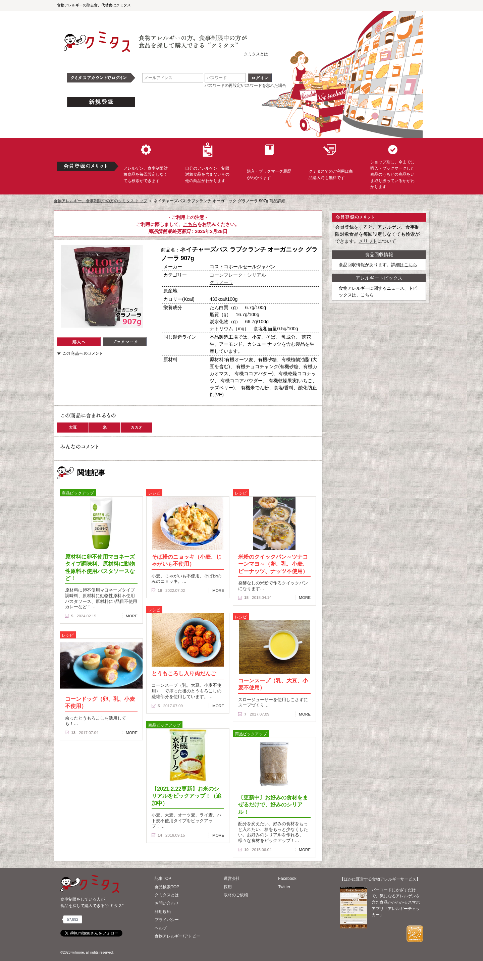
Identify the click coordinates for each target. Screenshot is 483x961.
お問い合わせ (167, 903)
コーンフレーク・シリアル (238, 275)
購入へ (79, 341)
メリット (368, 241)
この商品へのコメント (79, 353)
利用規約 (163, 911)
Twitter (284, 887)
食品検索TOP (167, 887)
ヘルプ (161, 928)
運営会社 (232, 878)
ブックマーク (125, 341)
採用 (228, 887)
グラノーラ (221, 282)
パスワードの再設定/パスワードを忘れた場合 (245, 85)
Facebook (287, 878)
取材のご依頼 (236, 895)
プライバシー (167, 919)
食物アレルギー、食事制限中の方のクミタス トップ (100, 201)
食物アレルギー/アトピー (177, 936)
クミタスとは (256, 54)
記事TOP (163, 878)
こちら (190, 224)
